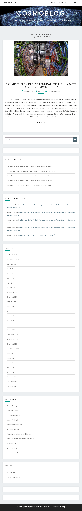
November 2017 (12, 382)
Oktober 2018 (12, 344)
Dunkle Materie (12, 410)
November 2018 (12, 339)
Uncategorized (12, 453)
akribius (41, 91)
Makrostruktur (12, 443)
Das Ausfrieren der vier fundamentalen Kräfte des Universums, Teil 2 (41, 85)
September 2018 (13, 349)
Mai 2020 (10, 273)
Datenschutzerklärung (15, 477)
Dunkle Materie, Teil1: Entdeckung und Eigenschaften (37, 235)
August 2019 (11, 302)
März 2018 (10, 372)
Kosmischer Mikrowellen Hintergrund (20, 434)
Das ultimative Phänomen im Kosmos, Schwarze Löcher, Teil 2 (29, 176)
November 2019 (12, 292)
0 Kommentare (54, 91)
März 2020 (10, 283)
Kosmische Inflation (14, 425)
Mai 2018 (10, 363)
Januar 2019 (11, 330)
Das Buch (62, 3)
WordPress (47, 507)
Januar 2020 (11, 288)
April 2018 (10, 367)
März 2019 (10, 320)
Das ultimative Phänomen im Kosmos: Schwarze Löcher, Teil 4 (29, 166)
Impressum (11, 472)
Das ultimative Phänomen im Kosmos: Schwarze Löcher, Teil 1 (29, 180)
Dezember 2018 (12, 335)
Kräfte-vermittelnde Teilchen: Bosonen (21, 439)
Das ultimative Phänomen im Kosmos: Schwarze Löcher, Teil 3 (31, 171)
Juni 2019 (10, 306)
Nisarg (62, 507)
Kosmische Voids (13, 429)
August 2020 (11, 264)
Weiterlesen (42, 122)
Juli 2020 (10, 269)
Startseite (52, 3)
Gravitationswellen (14, 415)
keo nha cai (11, 205)
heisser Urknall (12, 420)
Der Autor (74, 3)
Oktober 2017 (12, 386)
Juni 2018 (10, 358)
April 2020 (10, 278)
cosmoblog (10, 2)
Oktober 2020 (12, 255)
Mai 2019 (10, 311)
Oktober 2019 (12, 297)
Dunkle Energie (12, 406)
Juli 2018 (10, 353)
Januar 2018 (11, 377)
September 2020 (13, 259)
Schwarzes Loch (12, 448)
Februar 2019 (11, 325)
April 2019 (10, 316)
